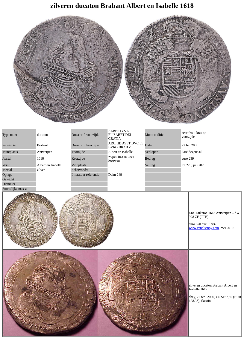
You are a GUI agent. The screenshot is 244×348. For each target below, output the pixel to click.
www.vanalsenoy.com (204, 228)
